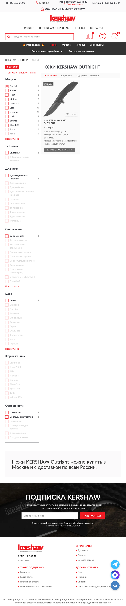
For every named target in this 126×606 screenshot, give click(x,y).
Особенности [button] (14, 405)
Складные (15, 153)
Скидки (82, 582)
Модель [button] (10, 79)
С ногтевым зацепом (20, 256)
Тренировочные (18, 212)
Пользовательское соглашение (36, 587)
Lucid (12, 116)
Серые (13, 326)
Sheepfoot (15, 384)
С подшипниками (19, 437)
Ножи (53, 45)
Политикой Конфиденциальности (79, 523)
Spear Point (15, 389)
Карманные (16, 421)
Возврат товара (86, 560)
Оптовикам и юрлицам (54, 28)
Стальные (15, 331)
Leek (12, 108)
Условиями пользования (59, 526)
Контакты (96, 28)
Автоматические (18, 240)
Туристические (17, 216)
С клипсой (15, 413)
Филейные (15, 221)
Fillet (12, 371)
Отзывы (80, 28)
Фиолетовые (16, 335)
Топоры (80, 45)
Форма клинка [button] (15, 356)
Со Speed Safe (17, 236)
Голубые (14, 309)
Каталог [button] (28, 28)
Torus (12, 129)
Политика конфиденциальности (94, 587)
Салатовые (15, 322)
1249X (13, 90)
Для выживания (18, 183)
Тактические (16, 208)
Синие (13, 300)
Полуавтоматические (21, 252)
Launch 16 (15, 103)
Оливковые (16, 318)
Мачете (66, 45)
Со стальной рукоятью (21, 417)
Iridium (13, 99)
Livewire (14, 112)
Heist (12, 95)
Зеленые (14, 313)
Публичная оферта (29, 582)
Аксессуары (97, 45)
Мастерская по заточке (81, 51)
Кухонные (15, 199)
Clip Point (15, 363)
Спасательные (17, 203)
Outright (14, 86)
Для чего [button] (11, 168)
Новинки (82, 577)
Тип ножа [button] (11, 146)
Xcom (12, 134)
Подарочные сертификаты (46, 51)
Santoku (14, 380)
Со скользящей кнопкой (22, 261)
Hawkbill (14, 376)
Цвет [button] (8, 293)
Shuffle (13, 121)
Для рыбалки (17, 187)
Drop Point (15, 367)
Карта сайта (26, 577)
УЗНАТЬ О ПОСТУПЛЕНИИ (59, 150)
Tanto (12, 393)
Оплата (82, 555)
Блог (80, 572)
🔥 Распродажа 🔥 (33, 45)
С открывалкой (18, 433)
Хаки (12, 339)
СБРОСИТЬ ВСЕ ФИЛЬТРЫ (22, 73)
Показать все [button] (12, 139)
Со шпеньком (17, 265)
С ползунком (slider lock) (22, 277)
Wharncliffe (16, 397)
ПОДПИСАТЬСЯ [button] (92, 516)
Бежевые (14, 305)
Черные (14, 344)
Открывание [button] (13, 229)
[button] (73, 4)
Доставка (83, 550)
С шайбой (15, 281)
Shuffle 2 (14, 125)
